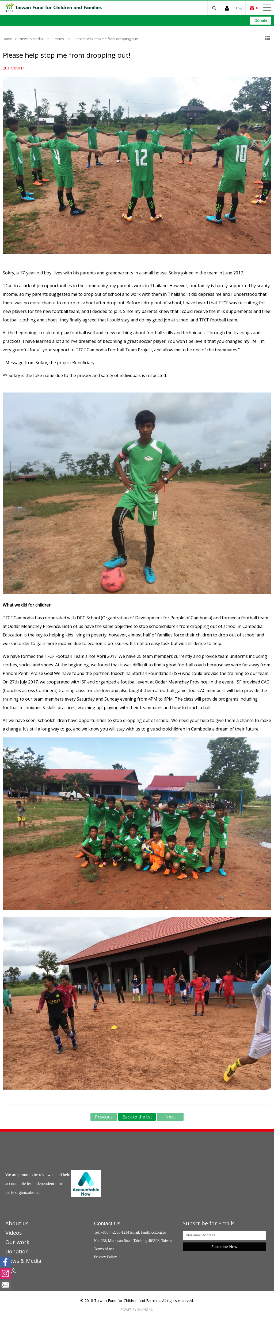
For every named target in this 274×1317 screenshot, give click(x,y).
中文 (10, 1270)
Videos (13, 1232)
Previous (104, 1117)
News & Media (31, 38)
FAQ (239, 8)
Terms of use (104, 1249)
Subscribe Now (224, 1246)
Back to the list (137, 1117)
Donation (17, 1251)
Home (7, 38)
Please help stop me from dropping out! (106, 38)
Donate (260, 20)
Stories (58, 38)
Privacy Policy (105, 1257)
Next (170, 1117)
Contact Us (107, 1223)
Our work (17, 1242)
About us (17, 1223)
